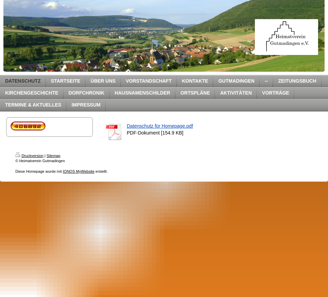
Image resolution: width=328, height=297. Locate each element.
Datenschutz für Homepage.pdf (160, 126)
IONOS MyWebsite (79, 171)
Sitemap (53, 156)
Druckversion (29, 156)
